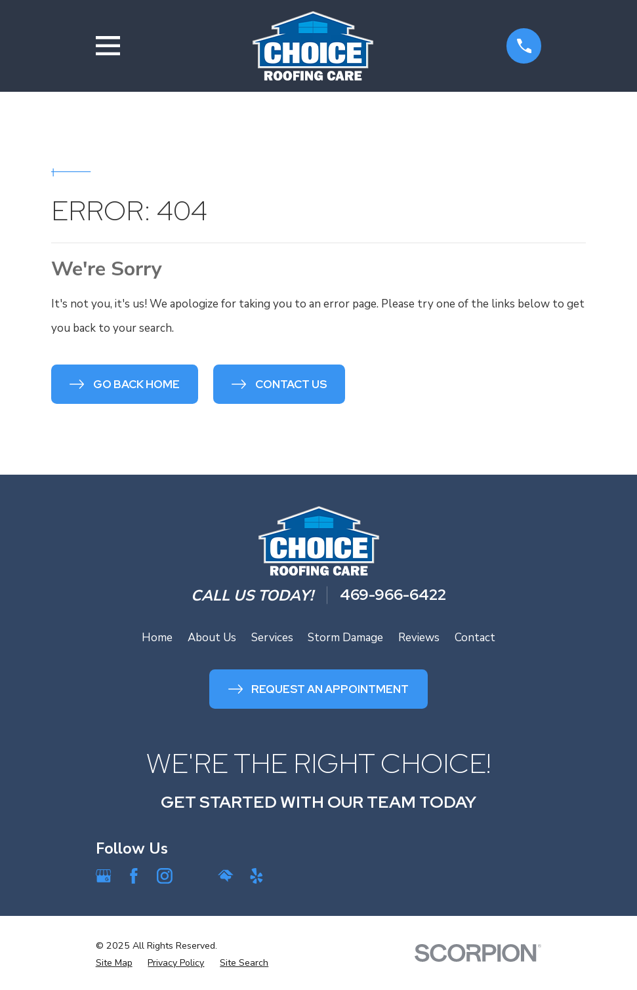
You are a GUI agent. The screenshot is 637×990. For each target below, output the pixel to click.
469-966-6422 (393, 595)
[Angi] (195, 876)
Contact (475, 637)
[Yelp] (256, 876)
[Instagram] (165, 876)
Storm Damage (345, 637)
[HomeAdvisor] (226, 876)
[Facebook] (134, 876)
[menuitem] (114, 963)
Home (157, 637)
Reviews (419, 637)
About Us (212, 637)
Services (272, 637)
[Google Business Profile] (104, 876)
